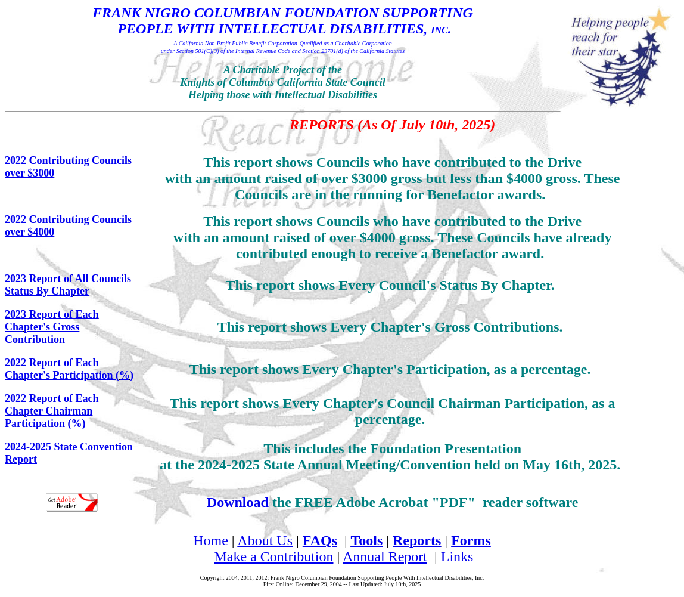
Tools (366, 540)
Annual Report (385, 556)
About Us (265, 540)
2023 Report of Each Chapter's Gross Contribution (51, 326)
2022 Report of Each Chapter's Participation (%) (69, 369)
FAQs (320, 540)
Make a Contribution (274, 556)
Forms (471, 540)
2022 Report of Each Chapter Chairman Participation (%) (51, 410)
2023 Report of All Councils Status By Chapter (68, 285)
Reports (417, 540)
